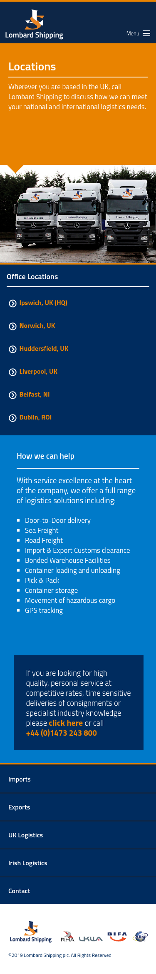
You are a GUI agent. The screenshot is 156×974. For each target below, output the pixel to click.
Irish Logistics (27, 863)
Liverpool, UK (32, 371)
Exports (19, 807)
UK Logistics (25, 835)
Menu (132, 33)
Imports (19, 779)
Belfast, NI (28, 394)
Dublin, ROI (29, 417)
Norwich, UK (31, 325)
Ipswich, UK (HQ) (37, 302)
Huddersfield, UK (37, 348)
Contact (19, 891)
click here (66, 722)
